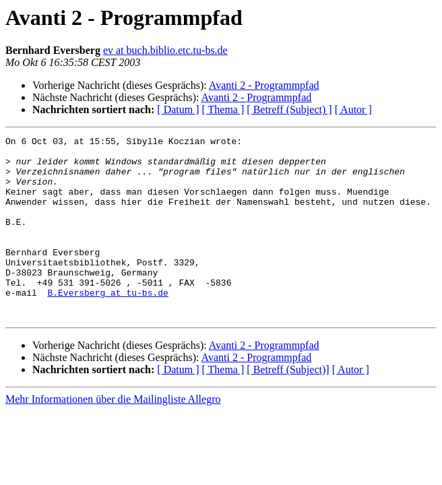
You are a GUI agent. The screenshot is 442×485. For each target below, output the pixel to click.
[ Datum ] (178, 109)
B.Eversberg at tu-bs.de (107, 325)
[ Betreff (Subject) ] (289, 109)
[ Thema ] (223, 109)
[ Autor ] (353, 109)
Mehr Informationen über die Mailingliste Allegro (112, 435)
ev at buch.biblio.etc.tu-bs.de (165, 50)
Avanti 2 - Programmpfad (264, 85)
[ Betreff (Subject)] (288, 406)
